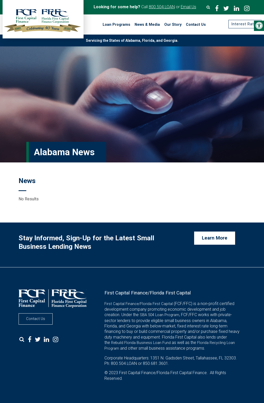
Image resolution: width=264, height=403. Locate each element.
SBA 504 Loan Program (159, 314)
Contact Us (35, 318)
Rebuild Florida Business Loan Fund (141, 342)
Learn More (214, 238)
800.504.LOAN (162, 6)
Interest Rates (244, 24)
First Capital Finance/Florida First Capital (138, 303)
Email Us (188, 6)
